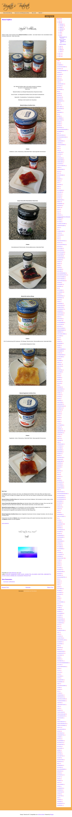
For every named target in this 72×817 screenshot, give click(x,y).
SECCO (58, 624)
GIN (58, 288)
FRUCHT (59, 242)
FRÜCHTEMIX (60, 248)
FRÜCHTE (59, 246)
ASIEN (58, 81)
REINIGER (59, 575)
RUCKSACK (59, 594)
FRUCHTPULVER (60, 252)
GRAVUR (59, 299)
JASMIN (58, 347)
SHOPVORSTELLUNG (61, 639)
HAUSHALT (59, 320)
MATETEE (59, 466)
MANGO (8, 575)
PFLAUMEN (59, 546)
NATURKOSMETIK (60, 497)
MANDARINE (59, 451)
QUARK (58, 562)
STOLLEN (59, 672)
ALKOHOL (59, 68)
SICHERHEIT (59, 641)
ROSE (58, 584)
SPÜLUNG (59, 664)
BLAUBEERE (59, 118)
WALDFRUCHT (60, 742)
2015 (59, 56)
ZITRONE (59, 799)
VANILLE (59, 727)
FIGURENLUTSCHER (61, 223)
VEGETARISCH (60, 733)
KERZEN (59, 379)
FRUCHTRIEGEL (60, 254)
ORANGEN (59, 527)
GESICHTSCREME (60, 276)
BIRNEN (58, 116)
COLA (58, 156)
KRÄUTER (59, 409)
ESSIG (58, 209)
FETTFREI (59, 221)
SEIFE (58, 626)
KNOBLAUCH (59, 390)
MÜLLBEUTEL (60, 482)
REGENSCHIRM (60, 571)
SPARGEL (59, 658)
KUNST (58, 419)
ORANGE (59, 525)
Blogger (51, 814)
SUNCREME (59, 676)
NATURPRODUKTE (61, 499)
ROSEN (58, 586)
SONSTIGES (59, 655)
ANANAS (59, 72)
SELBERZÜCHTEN (60, 630)
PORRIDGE (59, 556)
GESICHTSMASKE (60, 278)
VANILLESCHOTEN (61, 729)
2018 (59, 22)
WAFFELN (59, 738)
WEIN (58, 763)
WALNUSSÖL (59, 748)
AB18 (58, 62)
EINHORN (59, 196)
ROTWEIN (59, 590)
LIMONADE (59, 440)
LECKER (4, 575)
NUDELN (59, 508)
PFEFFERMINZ (60, 541)
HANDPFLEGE (60, 312)
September (61, 29)
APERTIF (59, 76)
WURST (58, 782)
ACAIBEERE (59, 64)
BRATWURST (59, 127)
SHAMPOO (59, 636)
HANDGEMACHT (60, 309)
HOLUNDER (34, 574)
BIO (58, 114)
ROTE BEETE (59, 588)
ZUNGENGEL (59, 805)
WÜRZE (58, 786)
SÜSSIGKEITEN (60, 679)
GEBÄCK (59, 263)
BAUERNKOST (60, 100)
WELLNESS (59, 767)
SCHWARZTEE (60, 622)
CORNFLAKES (60, 161)
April (60, 46)
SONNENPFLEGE (60, 651)
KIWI (58, 385)
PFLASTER (59, 544)
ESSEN (18, 574)
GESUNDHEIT (60, 284)
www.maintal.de (5, 523)
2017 (59, 53)
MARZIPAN (59, 463)
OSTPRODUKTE (60, 529)
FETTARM (59, 219)
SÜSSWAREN (60, 681)
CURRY (58, 167)
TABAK (58, 683)
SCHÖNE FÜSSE (60, 620)
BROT (58, 133)
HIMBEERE (59, 331)
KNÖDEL (59, 392)
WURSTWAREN (60, 784)
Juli (60, 32)
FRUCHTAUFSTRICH (61, 244)
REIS (58, 579)
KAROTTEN (59, 366)
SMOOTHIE (59, 647)
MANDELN (59, 453)
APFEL (58, 78)
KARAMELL (59, 364)
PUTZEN (58, 560)
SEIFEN (58, 628)
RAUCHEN (59, 567)
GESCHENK (59, 269)
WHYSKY (59, 776)
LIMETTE (59, 438)
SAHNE (58, 598)
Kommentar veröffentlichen (9, 581)
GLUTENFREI (59, 292)
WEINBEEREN (60, 765)
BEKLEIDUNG (60, 108)
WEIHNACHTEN (60, 759)
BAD (58, 91)
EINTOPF (59, 197)
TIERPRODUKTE (60, 696)
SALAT (58, 600)
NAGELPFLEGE (60, 491)
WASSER (59, 757)
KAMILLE (59, 362)
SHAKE (58, 634)
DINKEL (58, 180)
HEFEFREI (59, 326)
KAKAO (58, 358)
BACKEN (59, 87)
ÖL (57, 518)
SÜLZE (58, 674)
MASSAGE (59, 465)
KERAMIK (59, 377)
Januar (60, 51)
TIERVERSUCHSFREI (61, 698)
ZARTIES (59, 793)
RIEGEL (58, 582)
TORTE (58, 708)
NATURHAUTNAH (60, 495)
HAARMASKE (59, 303)
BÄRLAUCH (59, 97)
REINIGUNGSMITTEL (61, 577)
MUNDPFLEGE (60, 487)
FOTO (58, 238)
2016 (59, 54)
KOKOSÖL (59, 400)
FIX (57, 229)
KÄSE (58, 368)
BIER (58, 110)
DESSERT (59, 178)
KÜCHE (58, 411)
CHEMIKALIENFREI (61, 144)
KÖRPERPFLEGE (60, 406)
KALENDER (59, 360)
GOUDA (58, 293)
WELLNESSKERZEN (61, 769)
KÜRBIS (58, 421)
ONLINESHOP (20, 575)
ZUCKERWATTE (60, 803)
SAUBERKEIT (59, 609)
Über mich (34, 12)
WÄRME (58, 750)
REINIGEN (59, 573)
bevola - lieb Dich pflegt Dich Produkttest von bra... (62, 41)
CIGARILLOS (59, 152)
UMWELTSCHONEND (61, 725)
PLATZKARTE (59, 554)
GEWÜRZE (59, 286)
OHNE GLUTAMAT (60, 516)
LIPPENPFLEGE (60, 444)
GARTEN (59, 261)
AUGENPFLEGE (60, 83)
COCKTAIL (59, 154)
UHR (58, 719)
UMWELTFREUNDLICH (61, 723)
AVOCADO (59, 85)
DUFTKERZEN (60, 190)
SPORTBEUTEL (60, 660)
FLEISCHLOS (59, 235)
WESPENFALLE (60, 774)
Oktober (61, 27)
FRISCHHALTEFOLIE (61, 240)
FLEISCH (59, 233)
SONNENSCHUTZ (60, 653)
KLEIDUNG (59, 387)
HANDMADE (59, 311)
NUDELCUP (59, 506)
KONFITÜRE (40, 574)
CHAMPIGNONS (60, 140)
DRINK (58, 186)
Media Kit (40, 12)
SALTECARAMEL (60, 601)
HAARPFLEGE (60, 305)
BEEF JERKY (59, 106)
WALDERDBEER (60, 740)
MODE (58, 478)
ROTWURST (59, 592)
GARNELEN (59, 259)
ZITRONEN (59, 801)
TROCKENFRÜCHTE (61, 715)
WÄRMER (59, 752)
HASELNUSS (59, 318)
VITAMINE (59, 736)
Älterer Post (50, 587)
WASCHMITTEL (60, 755)
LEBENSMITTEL (47, 574)
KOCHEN (59, 394)
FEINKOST (59, 215)
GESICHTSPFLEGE (61, 280)
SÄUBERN (59, 611)
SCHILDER (59, 615)
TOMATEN (59, 702)
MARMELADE (13, 575)
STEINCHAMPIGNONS (61, 666)
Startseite (28, 587)
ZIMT (58, 797)
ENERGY (59, 201)
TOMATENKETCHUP (61, 704)
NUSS (58, 510)
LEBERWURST (60, 432)
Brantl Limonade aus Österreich (63, 38)
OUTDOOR (59, 531)
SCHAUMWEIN (60, 613)
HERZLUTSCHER (60, 328)
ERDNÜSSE (59, 205)
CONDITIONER (60, 159)
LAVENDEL (59, 428)
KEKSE (58, 375)
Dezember (61, 24)
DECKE (58, 171)
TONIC (58, 706)
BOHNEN (59, 121)
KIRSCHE (59, 383)
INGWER (59, 345)
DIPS (58, 182)
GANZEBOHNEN (60, 257)
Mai (60, 35)
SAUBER (59, 607)
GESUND (59, 282)
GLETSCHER (59, 290)
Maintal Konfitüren (62, 44)
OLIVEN (58, 520)
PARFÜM (59, 539)
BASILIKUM (59, 99)
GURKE (58, 301)
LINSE (58, 442)
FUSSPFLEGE (60, 255)
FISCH (58, 227)
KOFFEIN (59, 396)
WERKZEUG (59, 771)
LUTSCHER (59, 447)
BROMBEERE (59, 131)
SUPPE (58, 677)
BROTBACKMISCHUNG (61, 137)
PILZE (58, 550)
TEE (58, 691)
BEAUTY (58, 104)
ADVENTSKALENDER (61, 66)
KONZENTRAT (60, 404)
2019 (59, 21)
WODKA (58, 778)
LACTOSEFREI (60, 425)
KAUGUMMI (59, 371)
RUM (58, 596)
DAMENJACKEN (60, 169)
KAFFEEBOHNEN (60, 354)
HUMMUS (59, 341)
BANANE (59, 95)
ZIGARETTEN (59, 795)
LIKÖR (58, 436)
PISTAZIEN (59, 552)
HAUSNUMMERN (60, 322)
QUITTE (58, 565)
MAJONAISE (59, 449)
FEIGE (58, 213)
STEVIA (58, 668)
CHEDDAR (59, 142)
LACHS (58, 423)
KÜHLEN (59, 417)
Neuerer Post (5, 587)
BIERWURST (59, 112)
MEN (58, 468)
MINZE (58, 474)
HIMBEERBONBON (61, 330)
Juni (60, 33)
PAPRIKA (59, 533)
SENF (58, 632)
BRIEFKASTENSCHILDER (62, 129)
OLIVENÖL (59, 522)
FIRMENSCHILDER (61, 225)
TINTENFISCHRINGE (61, 700)
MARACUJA (59, 459)
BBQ (58, 102)
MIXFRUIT (59, 476)
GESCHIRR (59, 271)
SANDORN (59, 605)
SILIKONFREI (59, 643)
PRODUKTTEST (27, 575)
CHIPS (58, 150)
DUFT (58, 188)
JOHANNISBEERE (60, 349)
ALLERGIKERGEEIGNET (62, 70)
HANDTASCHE (60, 314)
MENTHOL (59, 470)
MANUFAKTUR (60, 457)
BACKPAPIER (59, 89)
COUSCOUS (59, 163)
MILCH (58, 472)
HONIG (58, 339)
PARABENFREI (60, 535)
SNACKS (59, 649)
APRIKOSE (7, 574)
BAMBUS (59, 93)
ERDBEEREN (14, 574)
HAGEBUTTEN (28, 574)
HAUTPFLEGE (60, 324)
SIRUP (58, 645)
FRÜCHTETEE (60, 250)
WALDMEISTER (60, 744)
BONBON (59, 123)
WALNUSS (59, 746)
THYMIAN (59, 693)
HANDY (58, 316)
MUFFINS (59, 480)
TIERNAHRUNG (60, 695)
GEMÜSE (59, 267)
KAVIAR (58, 373)
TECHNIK (59, 689)
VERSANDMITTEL (60, 734)
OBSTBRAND (59, 514)
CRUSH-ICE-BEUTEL (61, 165)
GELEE (22, 574)
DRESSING (59, 184)
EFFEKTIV (59, 194)
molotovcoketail (41, 814)
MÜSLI (58, 489)
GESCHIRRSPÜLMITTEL (62, 274)
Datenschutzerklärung (7, 12)
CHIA (58, 146)
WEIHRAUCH (59, 761)
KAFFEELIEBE (60, 356)
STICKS (58, 670)
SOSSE (58, 657)
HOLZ (58, 337)
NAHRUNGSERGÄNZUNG (62, 493)
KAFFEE (58, 352)
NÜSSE (58, 512)
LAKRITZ (59, 427)
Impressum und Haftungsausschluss (22, 12)
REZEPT (58, 581)
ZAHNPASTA (59, 790)
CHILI (58, 148)
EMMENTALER (60, 199)
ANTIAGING (59, 74)
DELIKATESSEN (60, 175)
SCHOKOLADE (60, 619)
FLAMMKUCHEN (60, 231)
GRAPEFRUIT (60, 297)
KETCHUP (59, 381)
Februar (61, 49)
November (61, 25)
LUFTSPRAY (59, 446)
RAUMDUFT (59, 569)
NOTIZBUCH (59, 503)
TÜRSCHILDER (60, 717)
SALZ (58, 603)
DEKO (58, 173)
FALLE (58, 211)
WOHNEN (59, 780)
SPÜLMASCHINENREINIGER (62, 662)
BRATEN (58, 125)
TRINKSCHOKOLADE (61, 714)
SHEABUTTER (60, 638)
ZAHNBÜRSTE (60, 788)
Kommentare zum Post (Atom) (30, 591)
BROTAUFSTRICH (60, 135)
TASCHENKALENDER (61, 685)
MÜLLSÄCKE (59, 484)
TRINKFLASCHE (60, 712)
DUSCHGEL (59, 192)
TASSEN (58, 687)
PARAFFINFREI (60, 537)
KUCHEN (59, 413)
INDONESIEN (59, 343)
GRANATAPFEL (60, 295)
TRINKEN (59, 710)
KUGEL (58, 415)
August (60, 30)
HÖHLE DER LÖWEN (61, 333)
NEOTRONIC (59, 501)
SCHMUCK (59, 617)
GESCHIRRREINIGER (61, 273)
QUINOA (58, 563)
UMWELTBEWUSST (61, 721)
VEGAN (58, 731)
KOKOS (58, 398)
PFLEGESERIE (60, 548)
